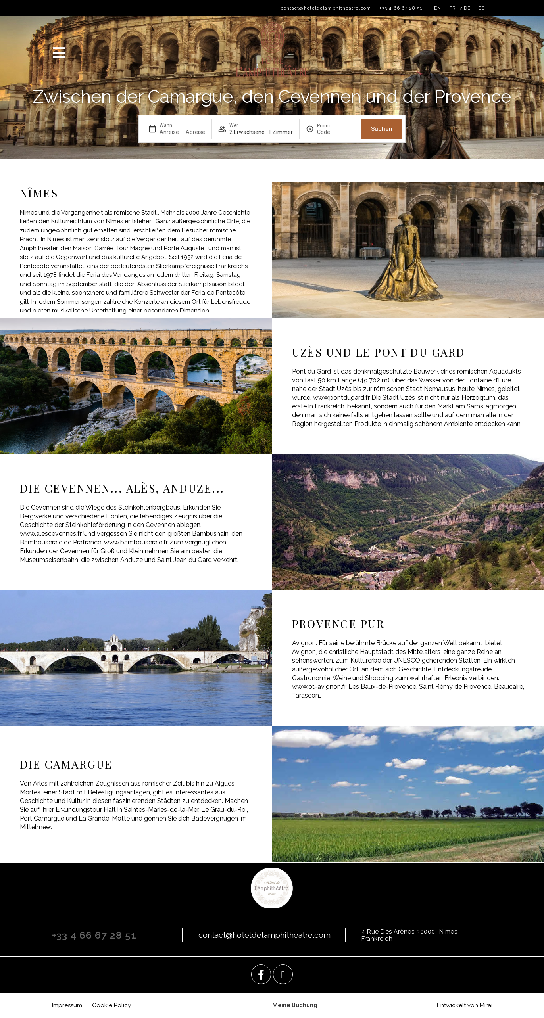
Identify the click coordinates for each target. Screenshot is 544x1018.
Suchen (381, 128)
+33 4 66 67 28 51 (401, 8)
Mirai (486, 1005)
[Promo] (336, 132)
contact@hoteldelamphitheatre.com (326, 8)
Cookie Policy (111, 1005)
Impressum (67, 1005)
